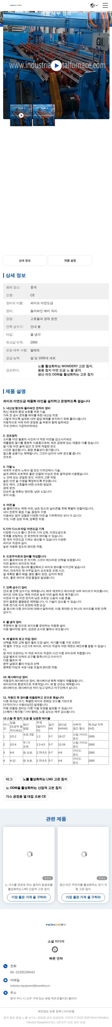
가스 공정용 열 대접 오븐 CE (26, 796)
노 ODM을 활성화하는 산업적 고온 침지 (34, 788)
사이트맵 (68, 1011)
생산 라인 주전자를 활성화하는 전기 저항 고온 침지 (83, 887)
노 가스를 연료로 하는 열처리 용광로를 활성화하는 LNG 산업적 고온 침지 (29, 887)
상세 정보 (25, 260)
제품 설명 (70, 260)
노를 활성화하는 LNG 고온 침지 (45, 779)
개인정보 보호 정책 (49, 1011)
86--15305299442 (22, 972)
